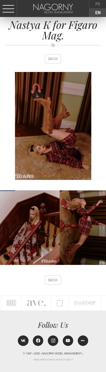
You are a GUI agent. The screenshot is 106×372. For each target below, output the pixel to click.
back (53, 59)
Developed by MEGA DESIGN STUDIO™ (53, 359)
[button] (104, 227)
